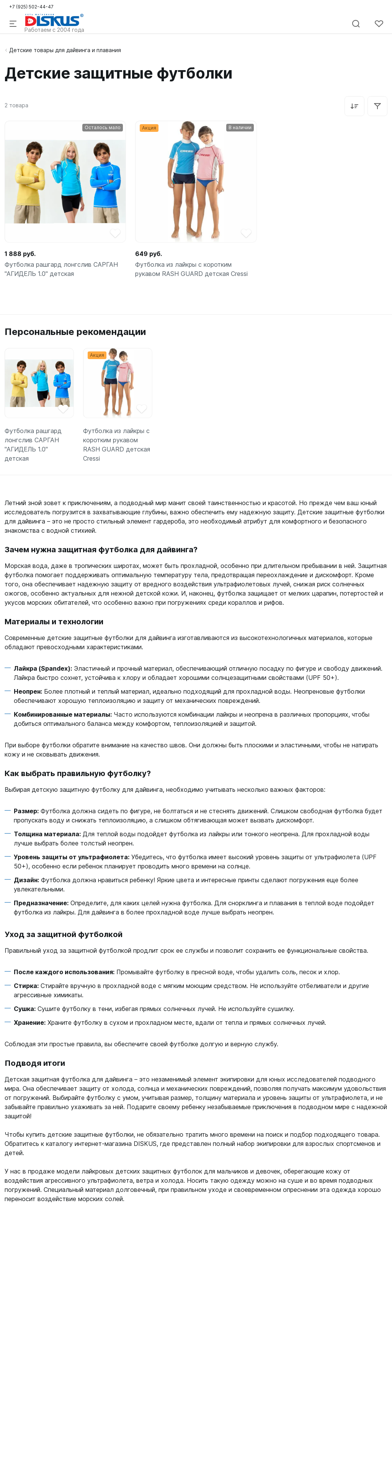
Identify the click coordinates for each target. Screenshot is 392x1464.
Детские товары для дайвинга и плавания (65, 50)
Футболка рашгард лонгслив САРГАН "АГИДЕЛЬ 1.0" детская (61, 269)
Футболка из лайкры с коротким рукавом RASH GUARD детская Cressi (191, 269)
